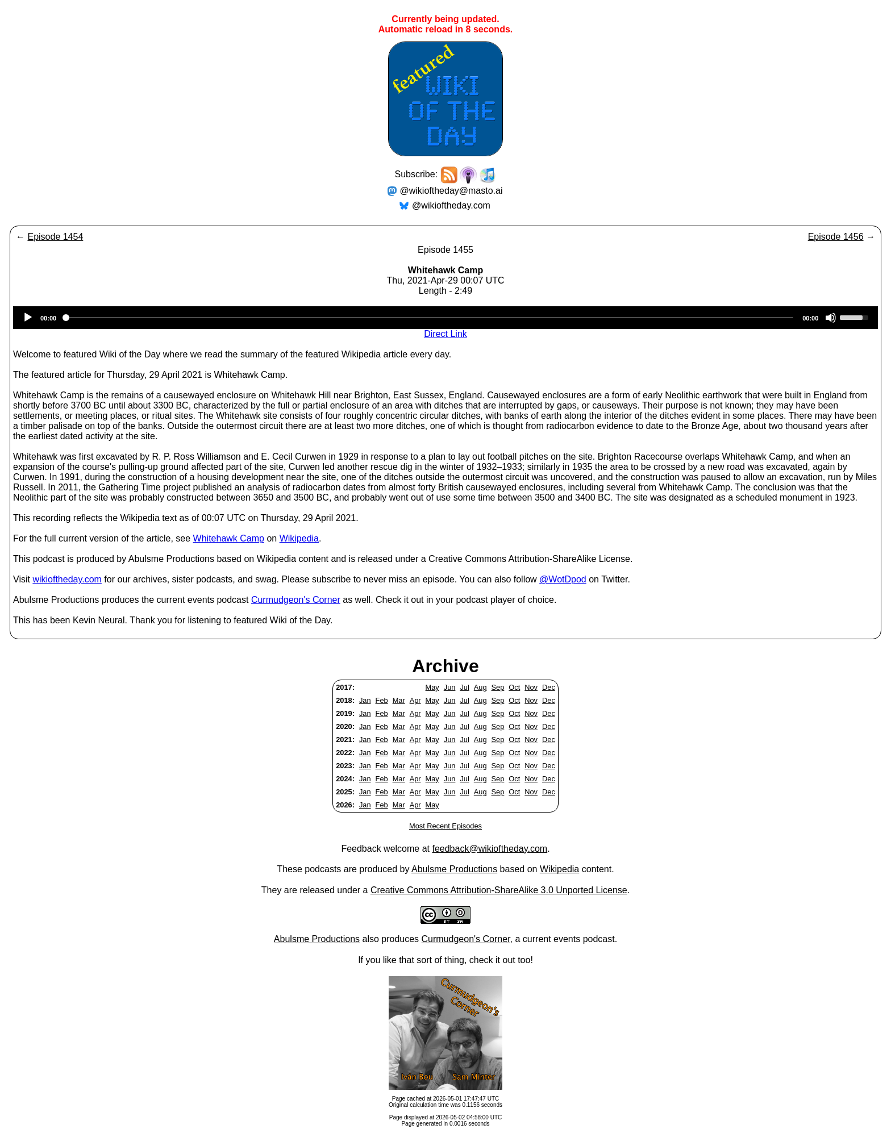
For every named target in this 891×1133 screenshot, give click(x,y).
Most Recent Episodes (445, 826)
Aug (480, 687)
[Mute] (830, 317)
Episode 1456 (836, 236)
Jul (464, 687)
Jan (365, 700)
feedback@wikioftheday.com (489, 848)
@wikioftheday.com (451, 205)
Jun (450, 687)
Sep (498, 687)
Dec (548, 687)
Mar (399, 700)
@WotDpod (562, 579)
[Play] (28, 317)
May (432, 687)
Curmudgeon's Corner (295, 600)
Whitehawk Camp (228, 538)
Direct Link (445, 334)
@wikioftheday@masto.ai (451, 190)
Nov (531, 687)
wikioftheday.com (67, 579)
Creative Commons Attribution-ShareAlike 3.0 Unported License (498, 890)
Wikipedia (299, 538)
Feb (382, 700)
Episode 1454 (55, 236)
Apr (415, 700)
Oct (514, 687)
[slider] (429, 317)
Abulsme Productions (454, 869)
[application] (445, 317)
